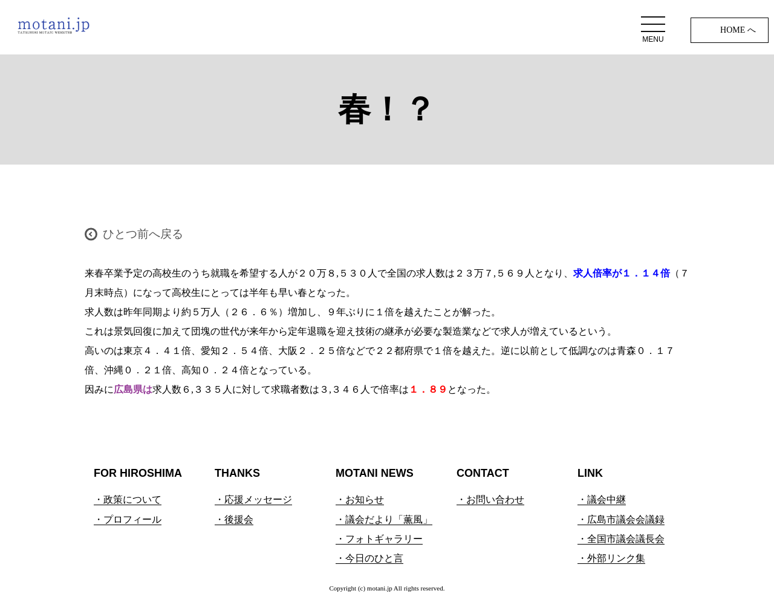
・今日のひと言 (369, 558)
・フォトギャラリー (379, 539)
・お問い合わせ (490, 499)
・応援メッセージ (253, 499)
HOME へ (738, 29)
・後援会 (234, 519)
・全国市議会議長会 (621, 539)
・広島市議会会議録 (621, 519)
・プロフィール (127, 519)
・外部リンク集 (611, 558)
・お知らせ (360, 499)
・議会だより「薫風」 (384, 519)
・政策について (127, 499)
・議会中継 (601, 499)
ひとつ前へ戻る (143, 233)
